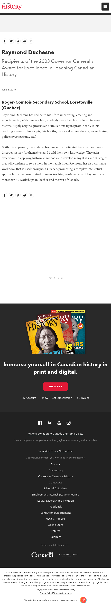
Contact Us (55, 482)
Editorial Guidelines (55, 488)
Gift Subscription (62, 397)
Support (56, 536)
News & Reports (55, 518)
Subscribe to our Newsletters (55, 451)
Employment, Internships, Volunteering (55, 494)
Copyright (39, 590)
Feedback (56, 506)
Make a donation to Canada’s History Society (55, 433)
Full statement (83, 585)
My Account (29, 397)
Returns (55, 530)
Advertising (56, 470)
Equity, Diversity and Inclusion (55, 500)
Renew (44, 397)
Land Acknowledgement (56, 512)
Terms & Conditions (62, 593)
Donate (55, 464)
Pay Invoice (82, 397)
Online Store (55, 524)
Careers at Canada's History (55, 476)
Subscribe (58, 386)
